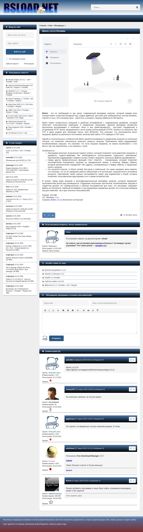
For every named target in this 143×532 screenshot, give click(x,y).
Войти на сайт (20, 52)
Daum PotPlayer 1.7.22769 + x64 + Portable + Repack (19, 100)
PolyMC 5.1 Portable (52, 278)
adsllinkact (70, 448)
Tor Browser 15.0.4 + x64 (17, 133)
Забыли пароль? (12, 64)
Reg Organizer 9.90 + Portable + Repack (19, 128)
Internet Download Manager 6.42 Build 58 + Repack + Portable (19, 86)
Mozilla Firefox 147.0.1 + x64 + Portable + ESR (18, 81)
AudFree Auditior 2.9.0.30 (54, 281)
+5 (49, 215)
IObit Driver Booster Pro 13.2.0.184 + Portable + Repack (18, 123)
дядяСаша (70, 419)
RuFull (68, 481)
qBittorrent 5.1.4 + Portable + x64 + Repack (61, 285)
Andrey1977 (70, 389)
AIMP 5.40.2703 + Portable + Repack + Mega (18, 111)
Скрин (69, 460)
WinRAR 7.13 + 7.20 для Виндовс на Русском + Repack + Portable (18, 93)
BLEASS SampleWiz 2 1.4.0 (55, 270)
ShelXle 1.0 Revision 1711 (54, 274)
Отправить (56, 338)
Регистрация (29, 64)
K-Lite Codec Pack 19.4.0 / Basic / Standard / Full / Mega (19, 117)
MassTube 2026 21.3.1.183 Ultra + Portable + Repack (19, 105)
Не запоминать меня (17, 59)
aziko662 (69, 360)
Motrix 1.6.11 (56, 200)
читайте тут (101, 245)
